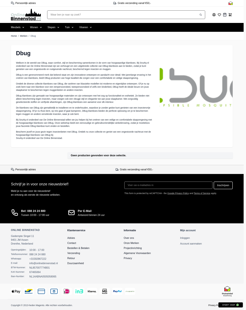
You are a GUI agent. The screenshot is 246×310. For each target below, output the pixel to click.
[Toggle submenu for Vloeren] (85, 27)
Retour (71, 258)
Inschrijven (223, 185)
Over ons (129, 238)
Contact (71, 243)
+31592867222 (37, 258)
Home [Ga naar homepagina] (14, 36)
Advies (71, 238)
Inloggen (185, 238)
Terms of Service (202, 193)
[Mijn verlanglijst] (219, 14)
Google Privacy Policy (178, 193)
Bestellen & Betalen (78, 248)
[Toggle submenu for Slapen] (54, 27)
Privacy (128, 258)
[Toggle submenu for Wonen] (36, 27)
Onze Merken (131, 243)
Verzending (73, 253)
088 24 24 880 (37, 254)
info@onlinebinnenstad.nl (43, 263)
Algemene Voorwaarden (137, 253)
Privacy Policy (215, 305)
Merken (23, 36)
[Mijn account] (214, 14)
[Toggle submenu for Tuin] (69, 27)
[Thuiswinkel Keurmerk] (230, 3)
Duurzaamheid (75, 263)
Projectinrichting (133, 248)
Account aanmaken (191, 243)
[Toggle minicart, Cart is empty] (230, 14)
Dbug (33, 36)
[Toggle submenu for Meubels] (18, 27)
